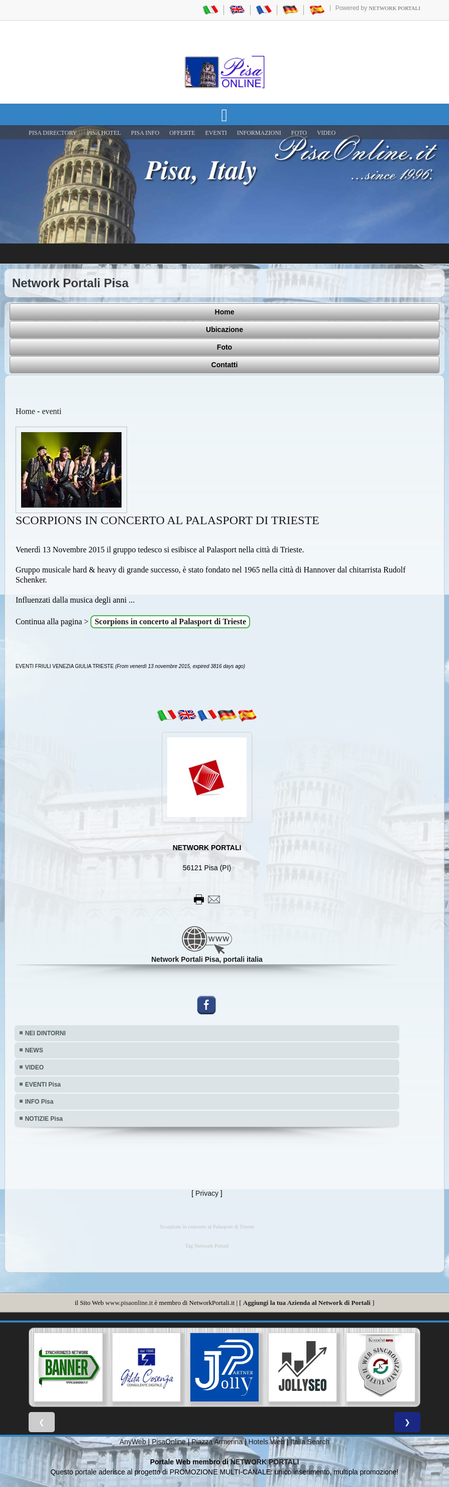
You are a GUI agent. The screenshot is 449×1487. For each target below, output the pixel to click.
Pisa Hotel (104, 132)
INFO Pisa (39, 1101)
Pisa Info (145, 132)
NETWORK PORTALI (265, 1462)
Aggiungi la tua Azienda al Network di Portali (307, 1302)
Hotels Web (267, 1442)
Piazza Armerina (217, 1442)
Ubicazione (224, 329)
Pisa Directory (53, 132)
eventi (51, 411)
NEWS (34, 1050)
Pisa (158, 1442)
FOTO (299, 132)
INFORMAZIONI (259, 132)
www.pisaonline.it (129, 1302)
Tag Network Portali (207, 1246)
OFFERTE (182, 132)
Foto (224, 347)
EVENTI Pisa (43, 1084)
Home (225, 312)
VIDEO (326, 132)
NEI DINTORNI (45, 1033)
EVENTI (216, 132)
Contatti (224, 365)
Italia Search (309, 1442)
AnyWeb (133, 1442)
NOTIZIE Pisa (44, 1118)
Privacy (206, 1193)
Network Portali (394, 8)
